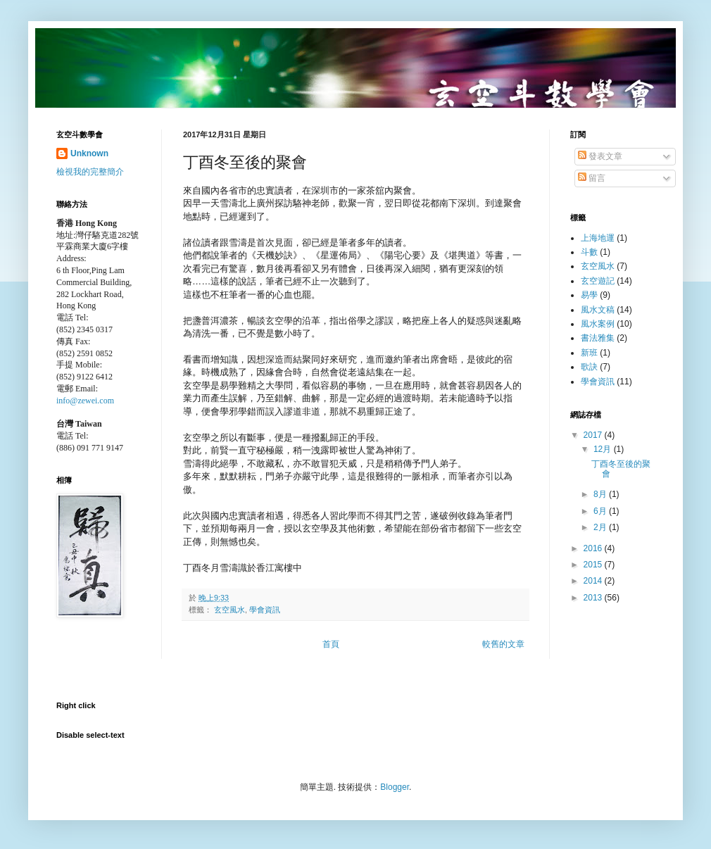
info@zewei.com (85, 400)
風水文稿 (598, 310)
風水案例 (598, 324)
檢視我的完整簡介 (90, 172)
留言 (591, 178)
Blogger (394, 787)
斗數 (589, 252)
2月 (601, 527)
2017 (594, 435)
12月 (603, 449)
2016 (594, 548)
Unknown (89, 153)
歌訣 (589, 367)
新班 (589, 353)
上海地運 (598, 238)
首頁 (330, 644)
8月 (601, 494)
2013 (594, 598)
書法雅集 (598, 338)
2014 (594, 581)
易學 (589, 295)
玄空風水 (229, 609)
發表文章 (600, 156)
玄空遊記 (598, 281)
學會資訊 (264, 609)
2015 (594, 565)
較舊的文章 (503, 644)
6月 (601, 511)
